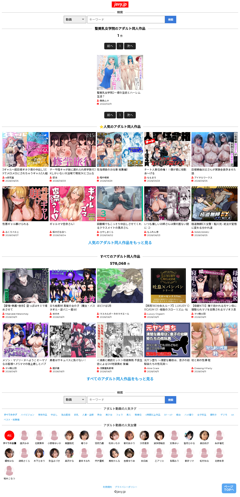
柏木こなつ (9, 473)
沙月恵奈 (144, 438)
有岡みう (174, 455)
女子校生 (201, 414)
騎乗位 (138, 414)
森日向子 (204, 438)
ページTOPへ (229, 488)
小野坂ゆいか (54, 438)
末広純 (144, 455)
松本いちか (114, 438)
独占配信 (65, 414)
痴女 (178, 414)
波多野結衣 (159, 438)
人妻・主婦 (88, 414)
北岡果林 (39, 438)
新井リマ (189, 455)
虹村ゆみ (204, 455)
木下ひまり (39, 455)
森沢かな (69, 455)
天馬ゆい (174, 438)
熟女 (99, 414)
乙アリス (159, 455)
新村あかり (129, 438)
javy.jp (120, 4)
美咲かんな (114, 455)
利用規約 (107, 487)
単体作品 (42, 414)
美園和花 (69, 438)
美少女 (109, 414)
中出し (54, 414)
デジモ (223, 414)
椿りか (84, 438)
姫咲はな (9, 455)
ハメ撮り (189, 414)
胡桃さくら (24, 455)
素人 (129, 414)
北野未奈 (219, 455)
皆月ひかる (189, 438)
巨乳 (76, 414)
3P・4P (168, 414)
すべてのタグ (10, 414)
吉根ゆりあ (129, 455)
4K (232, 414)
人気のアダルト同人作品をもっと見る (120, 243)
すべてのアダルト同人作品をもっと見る (120, 379)
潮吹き (213, 414)
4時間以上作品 (152, 414)
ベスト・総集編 (12, 419)
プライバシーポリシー (126, 487)
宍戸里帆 (99, 455)
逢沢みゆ (24, 438)
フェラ (119, 414)
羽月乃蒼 (99, 438)
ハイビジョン (27, 414)
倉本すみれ (84, 455)
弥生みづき (54, 455)
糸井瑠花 (219, 438)
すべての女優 (9, 438)
